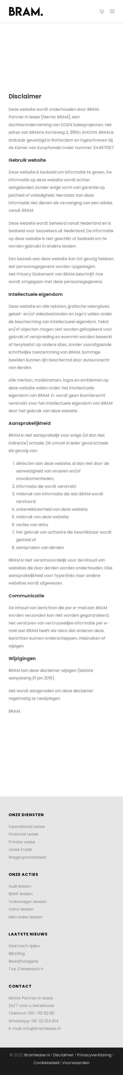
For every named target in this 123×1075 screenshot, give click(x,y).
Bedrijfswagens (23, 961)
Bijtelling (17, 953)
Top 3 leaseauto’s (26, 969)
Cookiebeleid (47, 1063)
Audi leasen (20, 886)
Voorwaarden (75, 1063)
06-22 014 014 (45, 1021)
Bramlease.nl (37, 1055)
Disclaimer (63, 1055)
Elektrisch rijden (24, 946)
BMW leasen (21, 894)
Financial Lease (23, 834)
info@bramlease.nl (41, 1028)
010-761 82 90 (41, 1013)
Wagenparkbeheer (28, 857)
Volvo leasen (21, 909)
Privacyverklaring (94, 1055)
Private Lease (22, 842)
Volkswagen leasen (28, 902)
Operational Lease (27, 826)
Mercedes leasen (26, 917)
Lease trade (20, 849)
